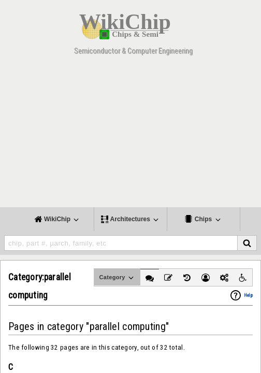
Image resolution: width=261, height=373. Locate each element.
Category (117, 278)
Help (248, 295)
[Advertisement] (130, 134)
